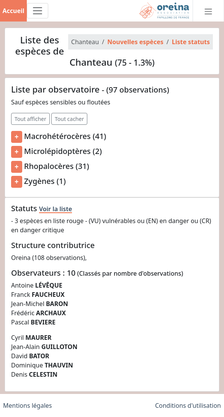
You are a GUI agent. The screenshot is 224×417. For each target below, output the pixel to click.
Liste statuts (191, 42)
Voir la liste (55, 209)
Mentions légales (27, 405)
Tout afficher (30, 118)
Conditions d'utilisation (188, 405)
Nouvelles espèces (135, 42)
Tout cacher (69, 118)
